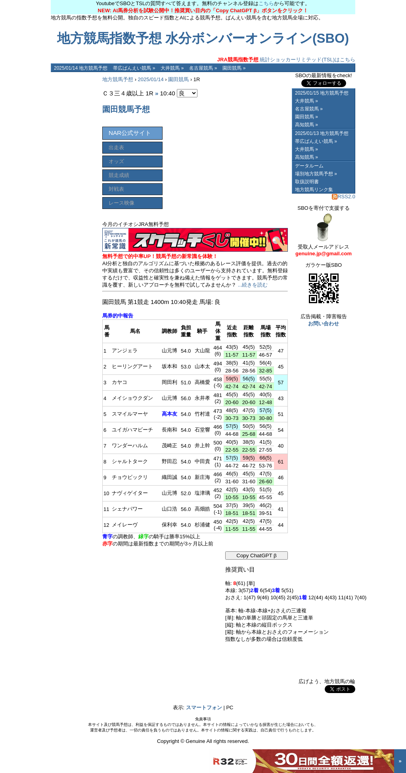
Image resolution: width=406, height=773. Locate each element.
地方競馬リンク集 (314, 189)
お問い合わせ (323, 324)
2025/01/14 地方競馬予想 (80, 68)
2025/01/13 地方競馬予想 (322, 133)
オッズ (116, 161)
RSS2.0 (343, 196)
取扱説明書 (307, 181)
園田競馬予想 (126, 109)
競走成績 (119, 175)
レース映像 (121, 203)
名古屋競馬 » (203, 68)
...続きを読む (253, 285)
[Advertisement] (74, 191)
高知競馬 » (306, 124)
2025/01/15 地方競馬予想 (322, 93)
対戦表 (116, 189)
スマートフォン (204, 707)
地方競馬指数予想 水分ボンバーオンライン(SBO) (203, 38)
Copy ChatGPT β (256, 555)
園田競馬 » (233, 68)
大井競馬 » (172, 68)
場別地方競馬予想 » (316, 174)
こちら (266, 3)
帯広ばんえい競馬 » (134, 68)
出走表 (116, 147)
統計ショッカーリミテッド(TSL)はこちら (286, 60)
